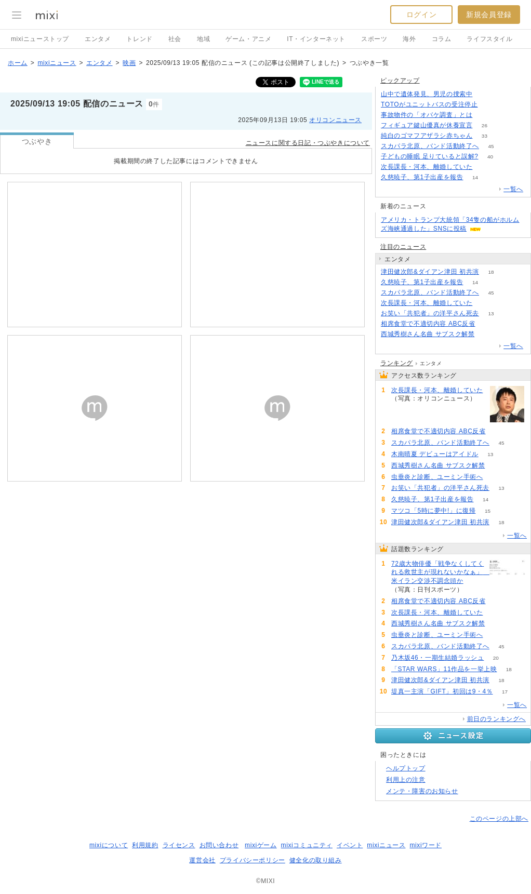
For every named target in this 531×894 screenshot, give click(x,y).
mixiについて (108, 845)
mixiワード (425, 845)
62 (484, 167)
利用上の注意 (406, 779)
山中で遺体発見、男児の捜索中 (426, 94)
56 (495, 477)
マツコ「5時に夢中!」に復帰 (433, 510)
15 (487, 511)
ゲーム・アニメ (248, 39)
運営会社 (202, 860)
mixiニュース (56, 62)
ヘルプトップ (406, 768)
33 (484, 136)
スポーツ (374, 39)
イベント (350, 845)
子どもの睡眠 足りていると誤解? (430, 156)
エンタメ (98, 39)
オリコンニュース (335, 120)
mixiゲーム (261, 845)
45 (491, 146)
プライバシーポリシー (252, 860)
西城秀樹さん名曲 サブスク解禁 (427, 334)
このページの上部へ (499, 818)
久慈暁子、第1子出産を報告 (422, 177)
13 (491, 313)
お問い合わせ (219, 845)
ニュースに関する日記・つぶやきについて (308, 142)
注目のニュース (403, 246)
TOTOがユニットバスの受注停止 (429, 104)
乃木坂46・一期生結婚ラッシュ (437, 657)
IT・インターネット (316, 39)
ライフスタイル (489, 39)
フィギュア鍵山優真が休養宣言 (426, 125)
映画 (129, 62)
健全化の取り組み (315, 860)
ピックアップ (400, 80)
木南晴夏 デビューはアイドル (435, 454)
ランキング (396, 363)
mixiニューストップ (40, 39)
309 (484, 94)
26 (484, 125)
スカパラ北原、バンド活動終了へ (430, 146)
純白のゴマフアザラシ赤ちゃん (426, 135)
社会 (174, 39)
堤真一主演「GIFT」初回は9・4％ (442, 691)
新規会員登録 (489, 14)
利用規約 (145, 845)
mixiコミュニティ (307, 845)
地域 (203, 39)
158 (489, 105)
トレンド (139, 39)
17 (505, 692)
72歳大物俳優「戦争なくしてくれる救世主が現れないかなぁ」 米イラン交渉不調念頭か (438, 572)
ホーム (18, 62)
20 (496, 658)
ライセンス (179, 845)
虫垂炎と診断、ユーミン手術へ (437, 477)
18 (491, 272)
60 (486, 334)
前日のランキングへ (496, 719)
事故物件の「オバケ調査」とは (426, 114)
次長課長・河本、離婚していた (426, 166)
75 (487, 324)
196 (484, 115)
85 (475, 590)
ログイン (421, 14)
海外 (409, 39)
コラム (442, 39)
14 (475, 177)
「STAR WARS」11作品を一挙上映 (444, 669)
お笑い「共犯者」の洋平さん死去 (430, 313)
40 (490, 156)
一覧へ (513, 189)
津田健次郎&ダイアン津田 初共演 (430, 271)
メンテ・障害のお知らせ (422, 791)
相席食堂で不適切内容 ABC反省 (428, 323)
